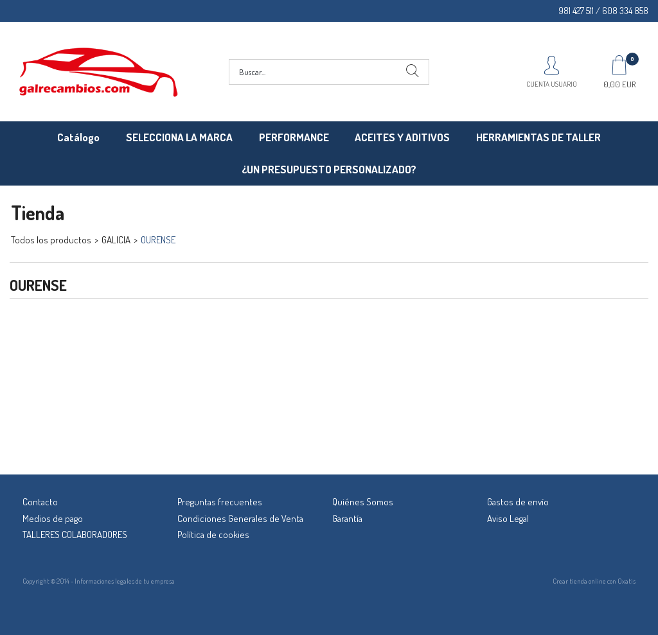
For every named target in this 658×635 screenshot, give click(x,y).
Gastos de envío (518, 502)
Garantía (347, 518)
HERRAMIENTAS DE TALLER (538, 137)
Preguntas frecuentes (219, 502)
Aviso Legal (508, 518)
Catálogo (78, 137)
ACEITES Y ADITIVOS (402, 137)
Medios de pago (52, 518)
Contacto (40, 502)
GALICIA (116, 240)
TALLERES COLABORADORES (74, 534)
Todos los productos (51, 240)
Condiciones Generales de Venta (240, 518)
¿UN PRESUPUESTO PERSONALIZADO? (329, 169)
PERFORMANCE (294, 137)
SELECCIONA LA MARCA (179, 137)
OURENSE (158, 240)
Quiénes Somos (362, 502)
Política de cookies (213, 534)
